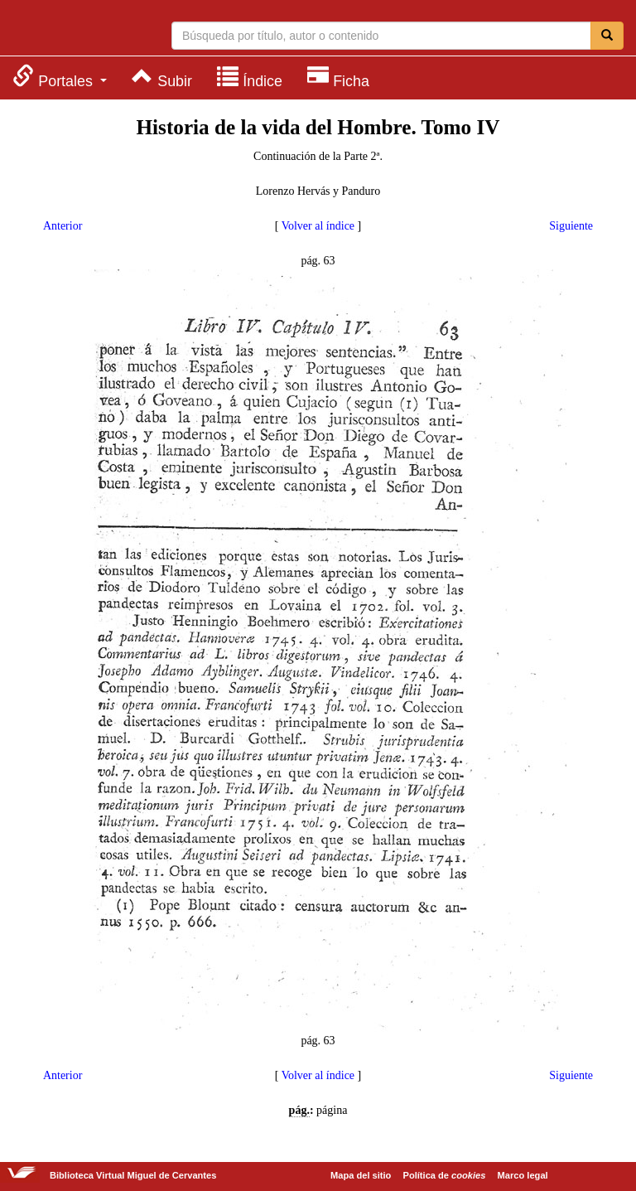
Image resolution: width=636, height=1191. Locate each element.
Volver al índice (318, 226)
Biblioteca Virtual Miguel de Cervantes (78, 30)
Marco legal (523, 1175)
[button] (59, 76)
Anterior (62, 226)
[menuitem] (59, 76)
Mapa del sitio (360, 1175)
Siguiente (571, 226)
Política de (444, 1175)
